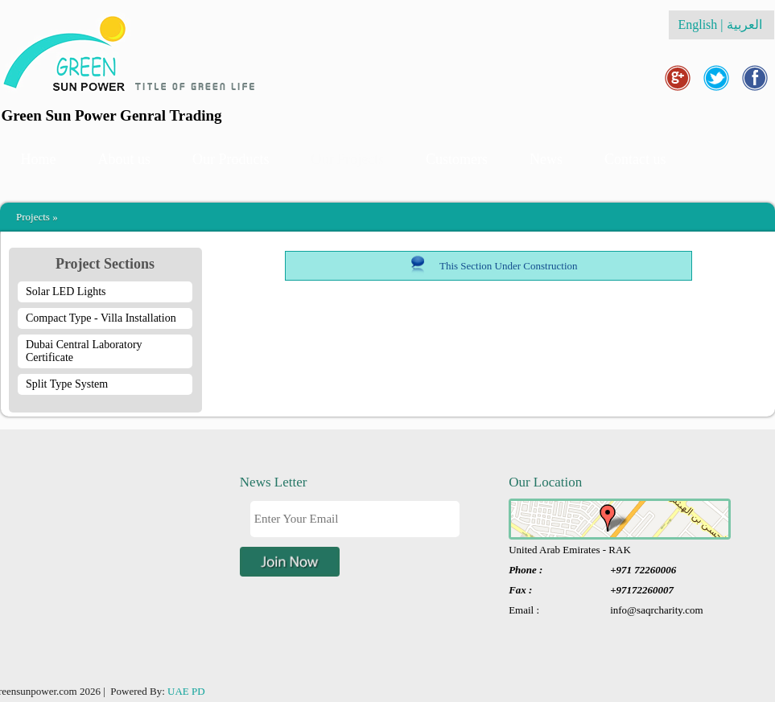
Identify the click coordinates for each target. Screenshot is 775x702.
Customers (457, 159)
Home (38, 159)
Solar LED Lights (66, 291)
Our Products (231, 159)
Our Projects (347, 159)
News (546, 159)
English (697, 24)
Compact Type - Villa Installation (101, 318)
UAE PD (186, 691)
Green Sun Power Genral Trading (112, 115)
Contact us (635, 159)
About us (124, 159)
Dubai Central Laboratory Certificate (84, 351)
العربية (746, 24)
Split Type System (67, 384)
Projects (33, 217)
